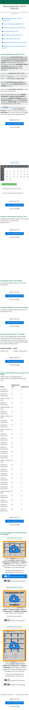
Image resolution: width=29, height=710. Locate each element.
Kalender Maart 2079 (22, 694)
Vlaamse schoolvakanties (13, 27)
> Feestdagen (9, 184)
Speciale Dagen (11, 39)
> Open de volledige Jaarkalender (13, 24)
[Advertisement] (14, 145)
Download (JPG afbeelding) (14, 580)
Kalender (14, 120)
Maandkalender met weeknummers (12, 19)
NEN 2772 (8, 109)
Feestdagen (10, 31)
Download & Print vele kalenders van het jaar (14, 47)
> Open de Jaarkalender (14, 123)
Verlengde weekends (12, 35)
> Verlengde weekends (11, 188)
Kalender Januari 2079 (7, 694)
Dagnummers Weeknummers (14, 42)
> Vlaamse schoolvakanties (12, 193)
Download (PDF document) (14, 576)
